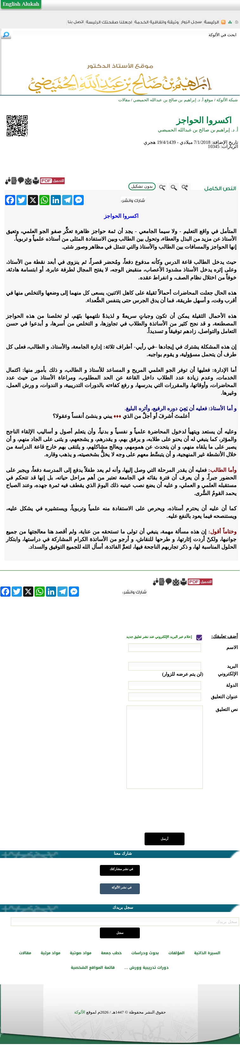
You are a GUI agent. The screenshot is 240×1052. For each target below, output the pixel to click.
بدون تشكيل (142, 186)
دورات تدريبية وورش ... (146, 967)
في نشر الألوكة (122, 887)
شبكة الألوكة (227, 99)
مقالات (25, 952)
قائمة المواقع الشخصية (93, 967)
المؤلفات (176, 952)
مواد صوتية (80, 952)
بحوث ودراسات (145, 952)
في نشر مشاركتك (121, 869)
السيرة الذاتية (207, 952)
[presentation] (189, 814)
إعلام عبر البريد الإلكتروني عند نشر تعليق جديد (159, 637)
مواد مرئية (50, 952)
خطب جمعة (111, 952)
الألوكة (79, 1012)
